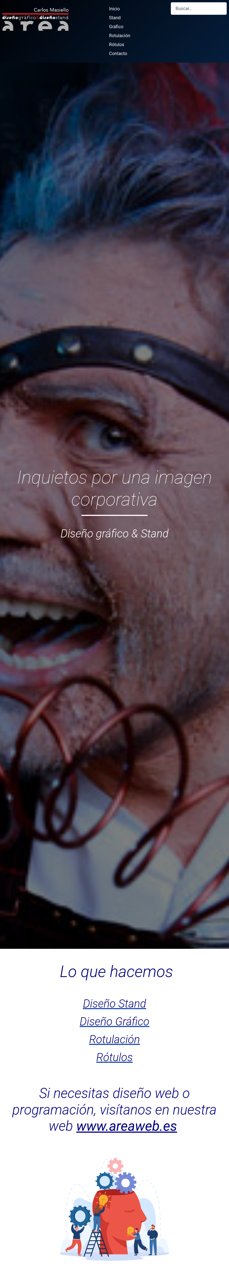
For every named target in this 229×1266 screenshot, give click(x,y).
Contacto (118, 53)
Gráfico (116, 26)
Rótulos (116, 44)
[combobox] (199, 8)
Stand (115, 17)
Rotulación (119, 35)
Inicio (114, 8)
